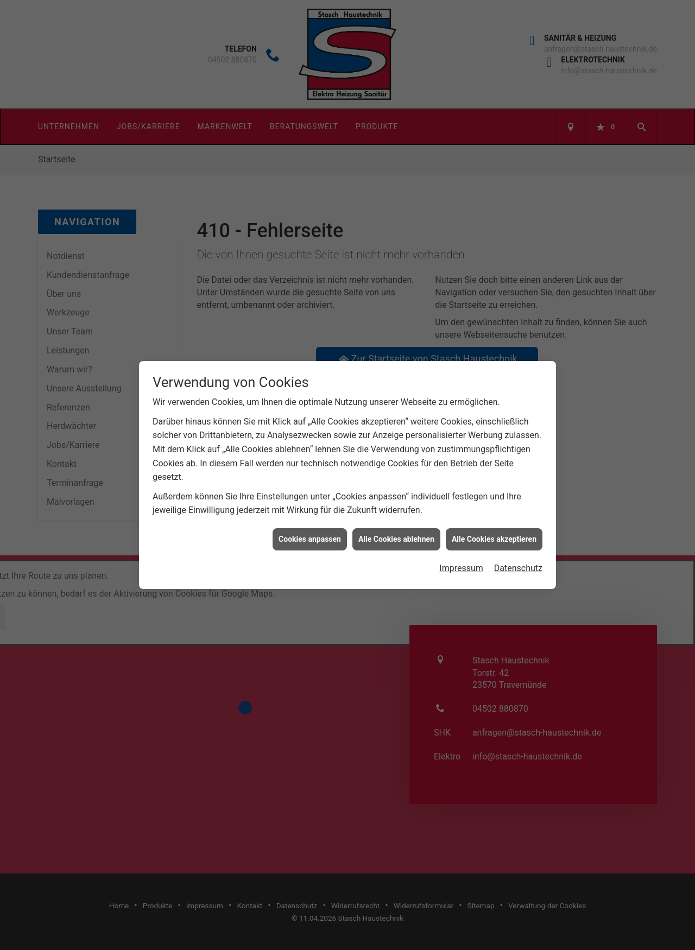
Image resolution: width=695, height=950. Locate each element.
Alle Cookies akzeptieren (494, 523)
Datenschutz (518, 553)
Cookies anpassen (310, 523)
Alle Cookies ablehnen (396, 523)
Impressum (461, 553)
